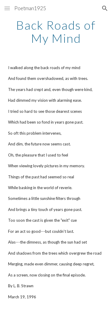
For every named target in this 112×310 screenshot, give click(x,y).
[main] (56, 31)
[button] (7, 8)
